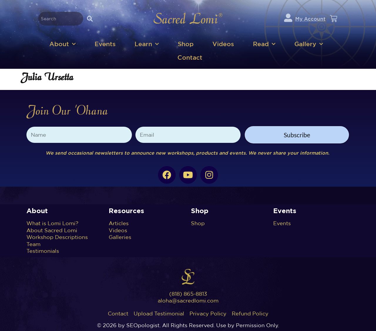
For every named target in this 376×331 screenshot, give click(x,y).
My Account (310, 18)
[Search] (89, 19)
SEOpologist (143, 325)
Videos (223, 44)
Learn (147, 44)
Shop (186, 44)
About (62, 44)
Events (105, 44)
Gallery (308, 44)
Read (264, 44)
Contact (189, 57)
